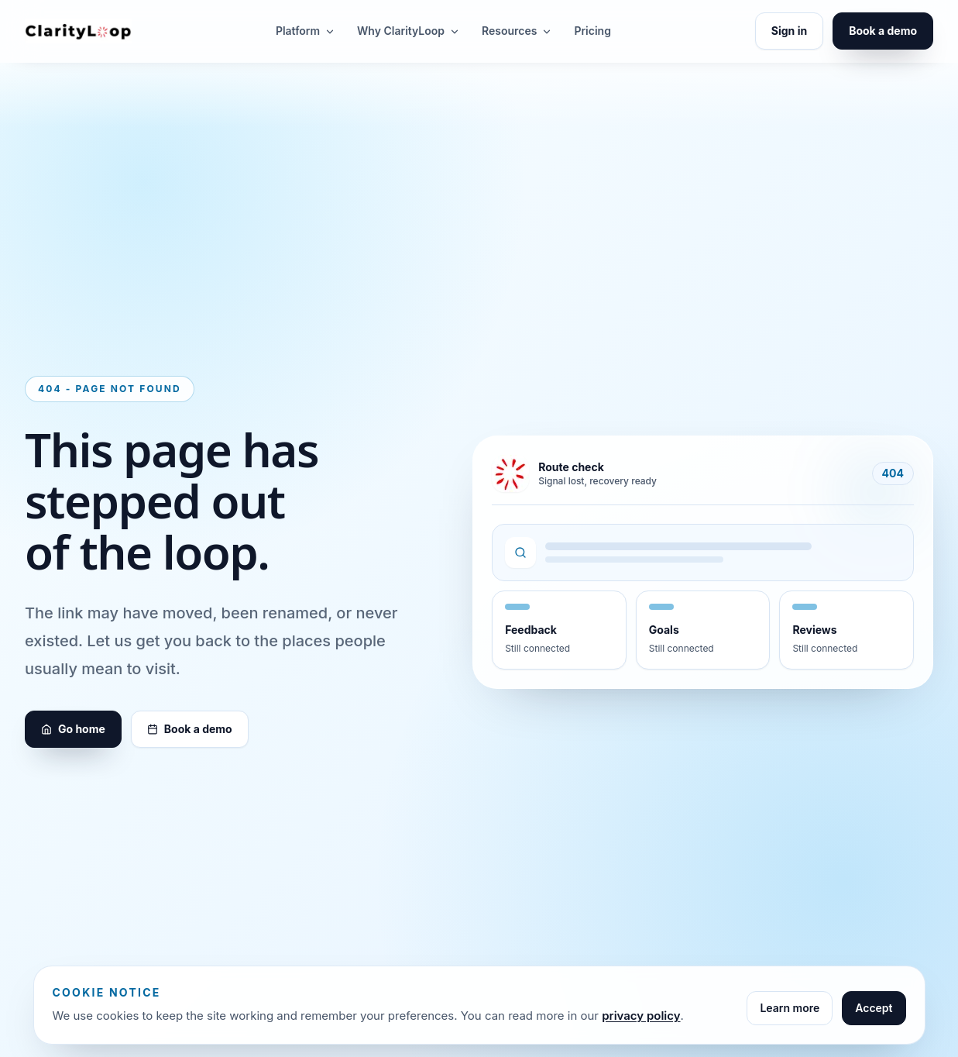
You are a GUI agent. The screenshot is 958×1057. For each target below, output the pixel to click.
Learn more (789, 1007)
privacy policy (641, 1015)
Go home (73, 728)
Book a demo (883, 30)
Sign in (789, 30)
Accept (873, 1007)
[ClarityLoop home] (78, 31)
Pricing (592, 30)
